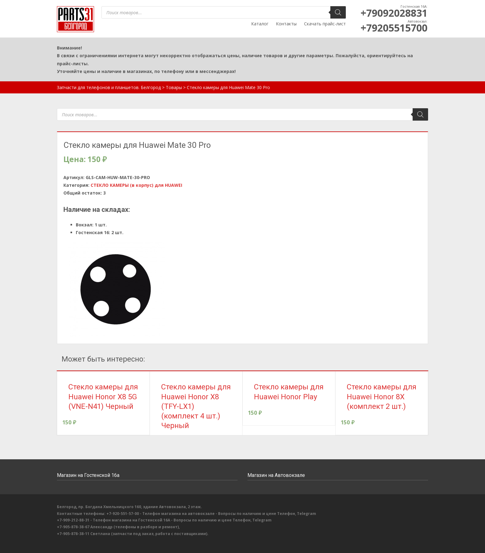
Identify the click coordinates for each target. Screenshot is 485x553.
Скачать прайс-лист (325, 24)
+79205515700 (394, 27)
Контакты (286, 24)
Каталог (259, 24)
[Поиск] (338, 12)
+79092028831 (394, 12)
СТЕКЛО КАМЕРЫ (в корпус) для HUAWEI (136, 185)
